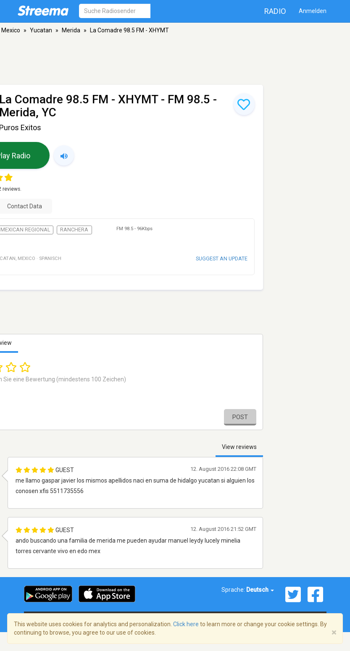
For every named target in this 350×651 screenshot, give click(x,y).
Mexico (10, 30)
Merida (71, 30)
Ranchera (74, 230)
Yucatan (41, 30)
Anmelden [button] (312, 11)
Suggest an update (221, 258)
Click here (186, 624)
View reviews (239, 447)
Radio (275, 11)
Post (240, 417)
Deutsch (260, 589)
